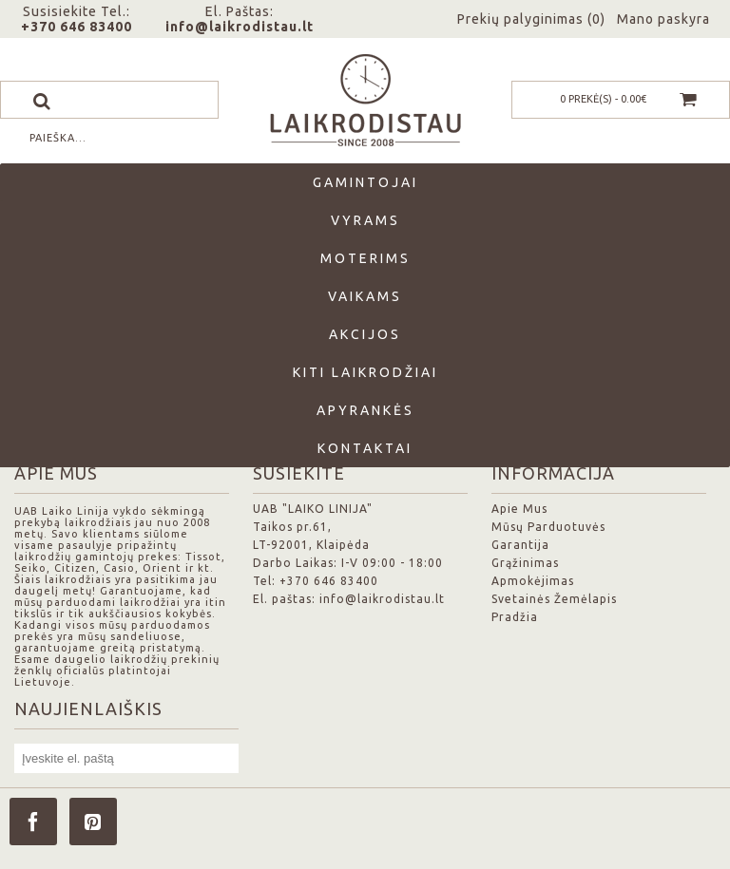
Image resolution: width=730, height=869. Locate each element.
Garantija (520, 544)
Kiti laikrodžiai (365, 372)
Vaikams (365, 296)
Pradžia (514, 617)
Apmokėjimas (532, 581)
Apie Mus (519, 508)
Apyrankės (365, 410)
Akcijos (365, 334)
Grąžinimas (525, 563)
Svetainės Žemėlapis (554, 599)
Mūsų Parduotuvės (548, 526)
